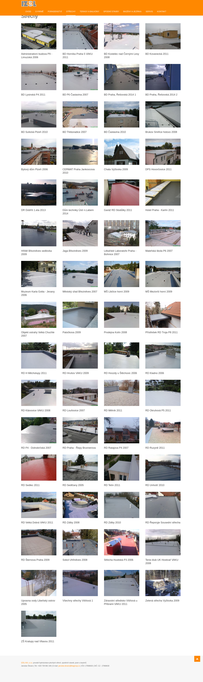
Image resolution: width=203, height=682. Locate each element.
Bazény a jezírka (132, 11)
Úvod (28, 11)
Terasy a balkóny (89, 11)
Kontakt (161, 11)
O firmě (39, 11)
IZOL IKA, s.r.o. (27, 663)
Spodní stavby (111, 11)
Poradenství (55, 11)
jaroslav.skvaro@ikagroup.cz (69, 666)
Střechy (71, 11)
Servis (149, 11)
